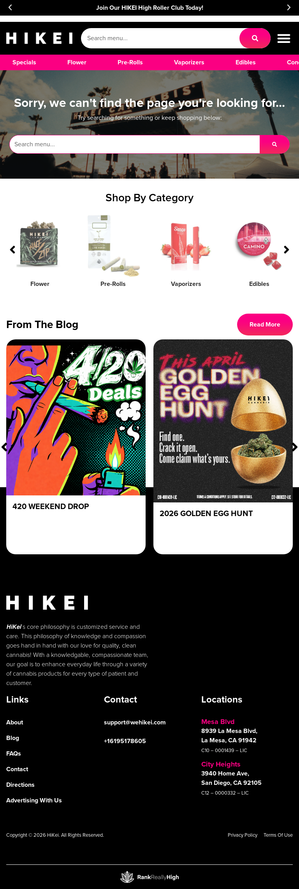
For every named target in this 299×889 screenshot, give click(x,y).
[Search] (255, 38)
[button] (10, 7)
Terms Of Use (278, 835)
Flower (39, 283)
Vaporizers (186, 283)
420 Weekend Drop (50, 506)
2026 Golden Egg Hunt (206, 513)
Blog (12, 737)
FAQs (13, 753)
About (14, 722)
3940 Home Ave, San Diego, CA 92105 (231, 778)
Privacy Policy (242, 835)
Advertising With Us (34, 800)
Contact (17, 769)
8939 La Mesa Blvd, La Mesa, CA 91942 (229, 735)
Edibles (259, 283)
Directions (20, 784)
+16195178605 (125, 740)
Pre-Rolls (113, 283)
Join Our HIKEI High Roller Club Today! (149, 7)
